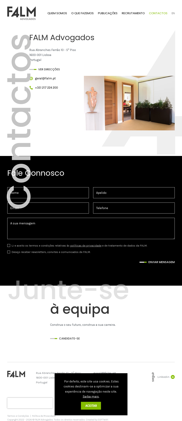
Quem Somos (57, 13)
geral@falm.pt (45, 78)
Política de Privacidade (44, 416)
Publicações (107, 13)
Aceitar (91, 405)
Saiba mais (91, 396)
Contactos (158, 13)
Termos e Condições (18, 416)
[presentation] (30, 403)
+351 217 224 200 (46, 87)
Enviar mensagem (161, 262)
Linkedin (166, 377)
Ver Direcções (49, 69)
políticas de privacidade (85, 245)
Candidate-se (69, 338)
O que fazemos (82, 13)
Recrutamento (133, 13)
